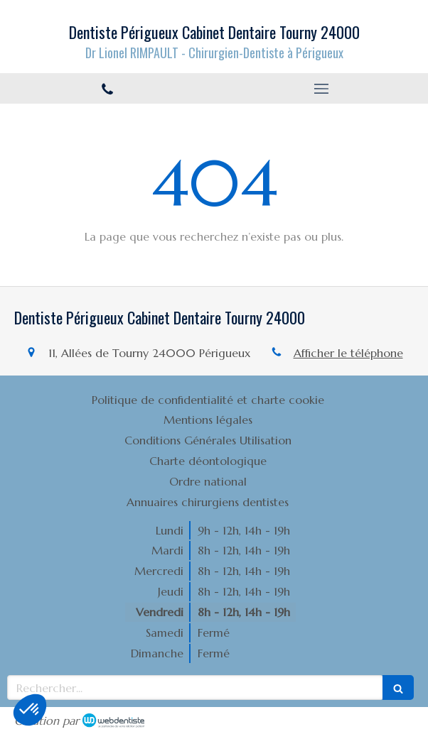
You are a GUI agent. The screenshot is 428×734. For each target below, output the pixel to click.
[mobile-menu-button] (321, 89)
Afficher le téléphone (348, 353)
